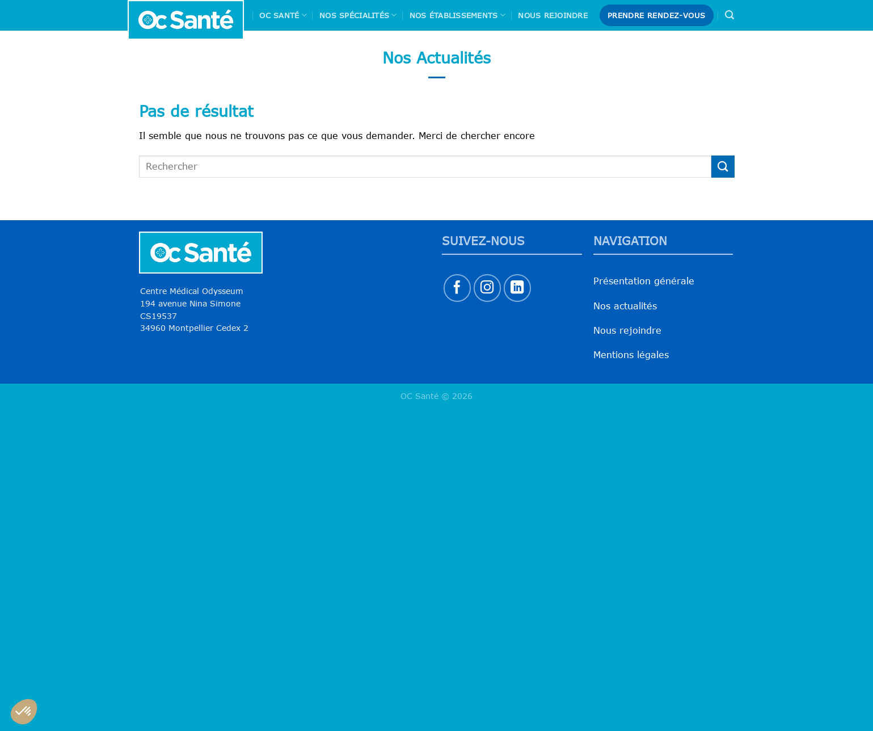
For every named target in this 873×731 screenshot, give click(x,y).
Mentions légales (631, 355)
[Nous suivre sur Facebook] (457, 288)
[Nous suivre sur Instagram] (487, 288)
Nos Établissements (457, 15)
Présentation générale (643, 281)
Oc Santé (283, 15)
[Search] (729, 15)
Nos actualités (625, 306)
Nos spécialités (358, 15)
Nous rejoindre (553, 15)
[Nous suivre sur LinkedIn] (518, 288)
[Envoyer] (722, 167)
